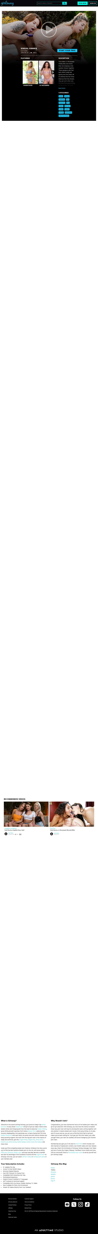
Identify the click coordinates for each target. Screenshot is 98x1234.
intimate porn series (39, 1157)
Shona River (27, 85)
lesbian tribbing (42, 1129)
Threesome (62, 99)
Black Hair (67, 106)
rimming (61, 112)
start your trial (67, 51)
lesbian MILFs (32, 1131)
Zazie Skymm (8, 830)
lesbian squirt (18, 1152)
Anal (68, 99)
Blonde (61, 96)
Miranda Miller (71, 830)
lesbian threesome (6, 1135)
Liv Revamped (44, 85)
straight (61, 109)
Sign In (93, 3)
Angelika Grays (16, 830)
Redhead (67, 96)
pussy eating (68, 112)
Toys (68, 102)
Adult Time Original (64, 115)
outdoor (67, 109)
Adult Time (79, 1144)
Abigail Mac (31, 1139)
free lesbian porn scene (75, 1152)
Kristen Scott (30, 1142)
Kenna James (12, 1142)
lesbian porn (19, 1127)
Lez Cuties (10, 833)
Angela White (23, 1139)
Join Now (82, 3)
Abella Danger (21, 1142)
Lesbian (61, 106)
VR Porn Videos (26, 1157)
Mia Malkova (38, 1142)
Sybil (23, 830)
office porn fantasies (7, 1152)
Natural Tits (62, 102)
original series (40, 1154)
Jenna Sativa (39, 1139)
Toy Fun (52, 828)
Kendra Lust (4, 1142)
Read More (62, 88)
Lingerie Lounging (10, 828)
